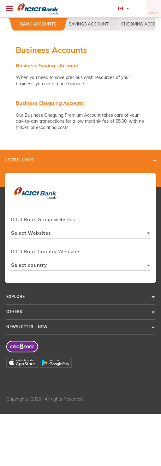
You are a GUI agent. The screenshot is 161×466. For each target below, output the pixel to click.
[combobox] (80, 234)
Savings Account (89, 23)
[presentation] (35, 196)
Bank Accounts (38, 23)
